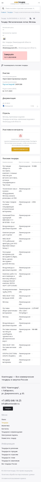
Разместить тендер (9, 438)
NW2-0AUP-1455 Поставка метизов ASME (9, 347)
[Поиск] (3, 8)
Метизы (5, 302)
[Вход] (39, 3)
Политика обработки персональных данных (18, 475)
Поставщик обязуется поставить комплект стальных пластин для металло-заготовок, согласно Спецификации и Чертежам (10, 175)
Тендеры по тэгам (8, 458)
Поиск (4, 419)
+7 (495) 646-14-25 (11, 400)
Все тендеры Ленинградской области (17, 42)
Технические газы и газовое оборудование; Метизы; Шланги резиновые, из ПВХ (10, 193)
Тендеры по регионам (10, 448)
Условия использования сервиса (14, 478)
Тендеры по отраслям (10, 455)
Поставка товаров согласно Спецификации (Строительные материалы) (9, 206)
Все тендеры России (9, 464)
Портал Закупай (8, 84)
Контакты (5, 429)
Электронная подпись (10, 435)
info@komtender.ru (11, 403)
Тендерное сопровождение (12, 432)
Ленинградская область (27, 48)
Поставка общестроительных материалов (10, 310)
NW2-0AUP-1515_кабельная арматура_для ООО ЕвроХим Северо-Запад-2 (10, 243)
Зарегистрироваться (20, 149)
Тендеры (5, 423)
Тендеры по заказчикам (10, 461)
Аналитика (6, 426)
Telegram (8, 408)
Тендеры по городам (9, 451)
